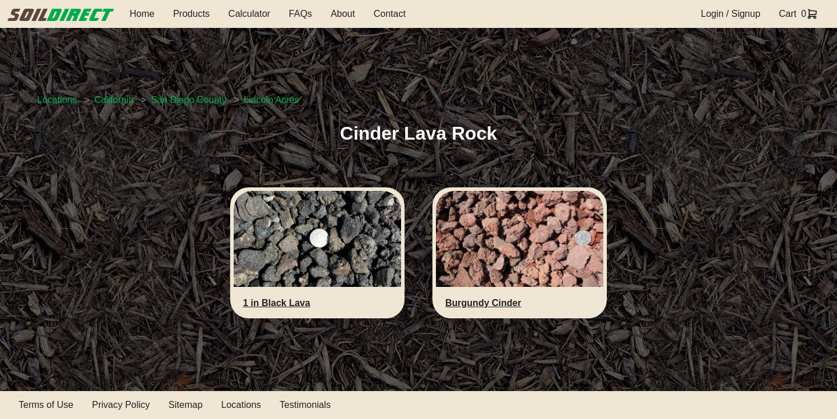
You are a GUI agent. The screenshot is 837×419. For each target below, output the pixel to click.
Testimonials (305, 405)
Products (191, 14)
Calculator (249, 14)
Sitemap (186, 405)
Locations (57, 100)
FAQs (300, 14)
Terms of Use (46, 405)
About (343, 14)
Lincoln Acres (271, 100)
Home (142, 14)
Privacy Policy (121, 405)
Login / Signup (730, 14)
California (114, 100)
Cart (787, 14)
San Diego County (189, 100)
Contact (390, 14)
